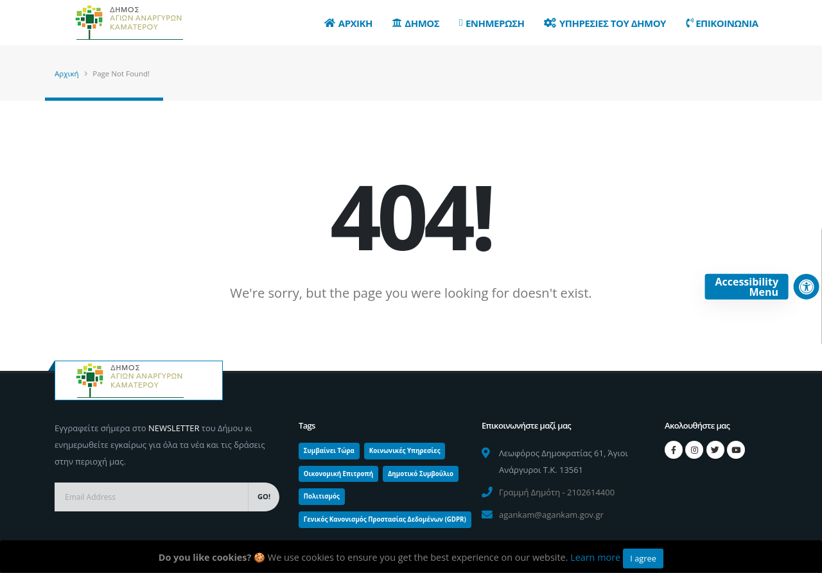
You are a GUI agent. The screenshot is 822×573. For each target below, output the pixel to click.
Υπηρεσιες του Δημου (605, 23)
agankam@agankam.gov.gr (551, 514)
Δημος (415, 23)
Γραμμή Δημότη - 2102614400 (557, 492)
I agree (643, 558)
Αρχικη (348, 23)
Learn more (595, 557)
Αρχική (67, 73)
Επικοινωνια (722, 23)
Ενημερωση (492, 23)
